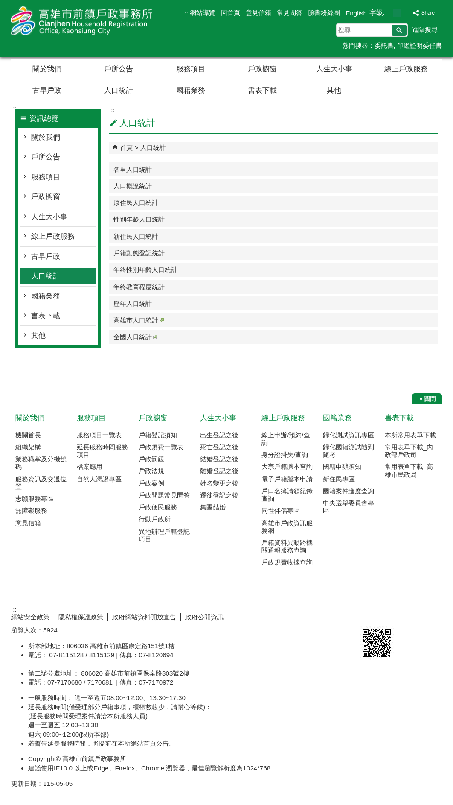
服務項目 (190, 69)
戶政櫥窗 (262, 69)
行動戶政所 (155, 519)
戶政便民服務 (158, 507)
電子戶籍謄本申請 (287, 479)
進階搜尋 (425, 29)
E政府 (369, 615)
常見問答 (289, 12)
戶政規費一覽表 (161, 447)
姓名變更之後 (219, 483)
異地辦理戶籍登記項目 (164, 535)
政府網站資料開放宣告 (144, 617)
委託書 (384, 45)
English (356, 13)
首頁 (126, 147)
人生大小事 (334, 69)
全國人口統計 (135, 336)
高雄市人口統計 (138, 320)
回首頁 (230, 12)
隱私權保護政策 (80, 617)
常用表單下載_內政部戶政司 (409, 450)
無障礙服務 (31, 510)
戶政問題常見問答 (164, 495)
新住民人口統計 (135, 236)
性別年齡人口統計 (139, 219)
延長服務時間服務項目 (102, 450)
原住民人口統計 (135, 202)
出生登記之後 (219, 435)
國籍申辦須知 (342, 466)
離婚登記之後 (219, 470)
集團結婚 (213, 507)
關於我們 (46, 69)
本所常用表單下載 (410, 435)
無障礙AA (411, 616)
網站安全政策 (30, 617)
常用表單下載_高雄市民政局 (409, 470)
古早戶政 (46, 90)
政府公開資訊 (204, 617)
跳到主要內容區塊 (4, 4)
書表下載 (262, 90)
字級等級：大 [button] (406, 12)
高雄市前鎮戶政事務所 (83, 20)
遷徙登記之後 (219, 495)
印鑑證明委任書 (419, 45)
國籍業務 (190, 90)
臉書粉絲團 (324, 12)
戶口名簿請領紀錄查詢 (287, 494)
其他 (334, 90)
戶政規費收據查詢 (287, 562)
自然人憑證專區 (99, 479)
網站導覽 (202, 12)
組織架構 (28, 447)
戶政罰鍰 (151, 459)
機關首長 (28, 435)
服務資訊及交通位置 (41, 482)
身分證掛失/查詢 (284, 454)
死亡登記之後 (219, 447)
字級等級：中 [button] (397, 13)
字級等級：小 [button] (388, 12)
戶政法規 (151, 470)
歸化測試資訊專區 (348, 435)
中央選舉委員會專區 (348, 506)
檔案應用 (89, 466)
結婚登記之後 (219, 459)
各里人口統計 (132, 169)
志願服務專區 (34, 498)
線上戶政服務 (406, 69)
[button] (399, 30)
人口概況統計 (132, 186)
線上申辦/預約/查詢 (285, 438)
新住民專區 (339, 479)
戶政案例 (151, 483)
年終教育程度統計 (139, 286)
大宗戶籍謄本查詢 (287, 466)
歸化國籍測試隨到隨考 (348, 450)
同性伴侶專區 (280, 510)
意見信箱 (258, 12)
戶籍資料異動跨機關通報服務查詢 (287, 546)
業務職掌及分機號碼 (41, 462)
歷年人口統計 (132, 303)
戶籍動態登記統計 (139, 253)
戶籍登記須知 (158, 435)
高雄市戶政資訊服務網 (287, 526)
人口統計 (118, 90)
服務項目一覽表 (99, 435)
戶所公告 (118, 69)
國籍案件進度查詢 (348, 491)
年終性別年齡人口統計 (145, 269)
